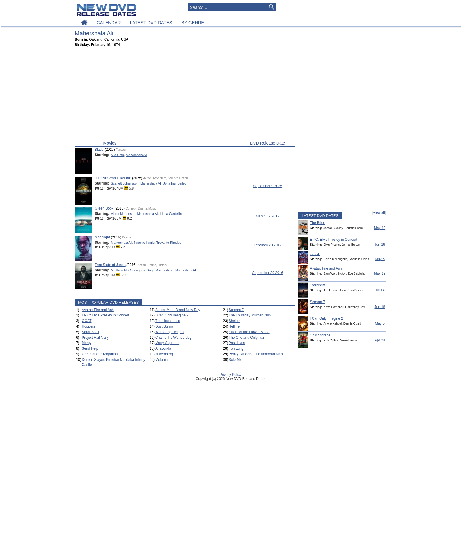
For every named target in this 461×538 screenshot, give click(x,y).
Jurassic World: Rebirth (113, 178)
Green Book (104, 208)
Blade (99, 149)
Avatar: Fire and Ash (98, 310)
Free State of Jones (110, 265)
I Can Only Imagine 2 (171, 315)
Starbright (317, 285)
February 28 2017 (268, 245)
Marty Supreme (167, 343)
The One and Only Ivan (247, 338)
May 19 (379, 228)
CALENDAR (109, 22)
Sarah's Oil (90, 332)
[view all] (379, 212)
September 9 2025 (267, 186)
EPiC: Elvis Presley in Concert (105, 315)
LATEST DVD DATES (151, 22)
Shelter (234, 321)
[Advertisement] (185, 95)
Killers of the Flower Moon (249, 332)
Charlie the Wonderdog (173, 338)
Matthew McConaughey (128, 270)
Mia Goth (117, 155)
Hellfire (234, 326)
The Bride (317, 223)
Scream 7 (236, 310)
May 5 (380, 259)
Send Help (90, 348)
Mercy (86, 343)
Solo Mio (236, 360)
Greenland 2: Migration (100, 354)
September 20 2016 (267, 273)
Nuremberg (164, 354)
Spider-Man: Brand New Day (177, 310)
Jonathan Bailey (174, 183)
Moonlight (102, 237)
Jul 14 (379, 290)
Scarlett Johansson (124, 183)
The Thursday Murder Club (250, 315)
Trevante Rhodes (168, 242)
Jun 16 (379, 245)
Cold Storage (320, 335)
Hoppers (88, 326)
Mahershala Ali (136, 155)
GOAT (86, 321)
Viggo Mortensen (123, 213)
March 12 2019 (267, 216)
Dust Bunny (164, 326)
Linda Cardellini (171, 213)
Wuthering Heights (169, 332)
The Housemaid (167, 321)
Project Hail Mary (95, 338)
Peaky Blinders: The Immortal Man (256, 354)
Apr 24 (380, 340)
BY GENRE (192, 22)
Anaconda (163, 348)
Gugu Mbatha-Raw (159, 270)
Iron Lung (236, 348)
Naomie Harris (144, 242)
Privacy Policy (231, 375)
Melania (161, 360)
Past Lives (237, 343)
